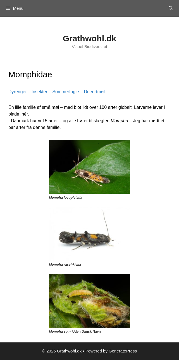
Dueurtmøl (94, 91)
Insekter (39, 91)
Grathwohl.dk (89, 38)
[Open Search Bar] (171, 8)
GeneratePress (123, 351)
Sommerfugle (66, 91)
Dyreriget (17, 91)
